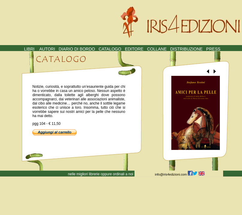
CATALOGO (110, 49)
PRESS (213, 49)
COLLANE (157, 49)
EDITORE (134, 49)
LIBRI (29, 49)
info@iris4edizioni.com (171, 174)
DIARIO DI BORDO (77, 49)
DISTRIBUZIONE (186, 49)
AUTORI (47, 49)
